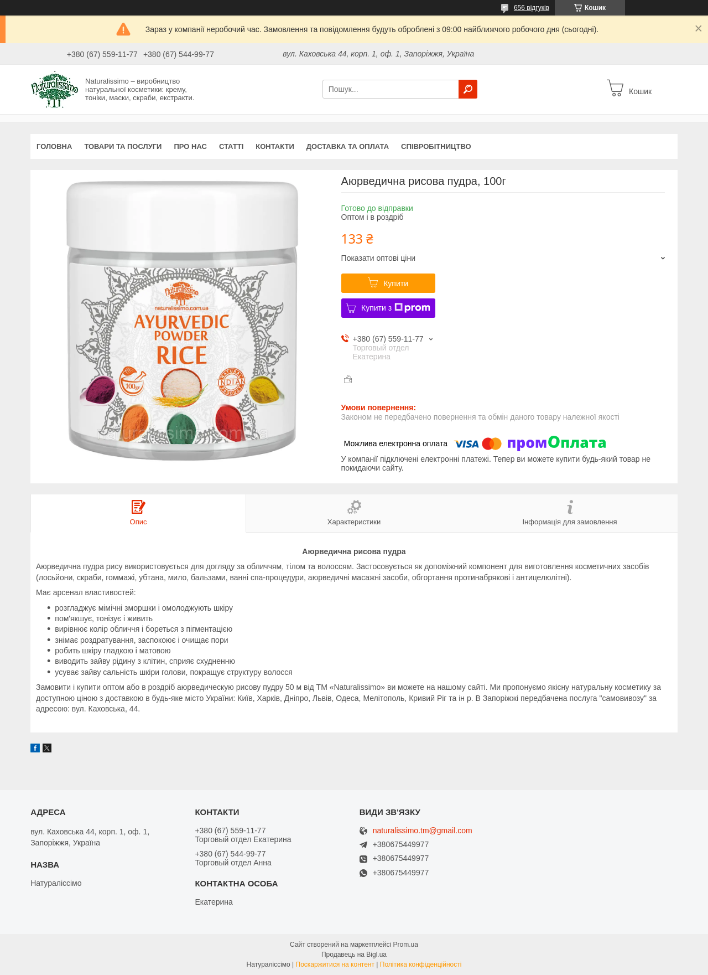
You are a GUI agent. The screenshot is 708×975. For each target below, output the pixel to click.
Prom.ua (405, 944)
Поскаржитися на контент (335, 964)
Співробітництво (436, 146)
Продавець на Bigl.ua (354, 954)
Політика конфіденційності (421, 964)
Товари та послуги (123, 146)
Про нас (190, 146)
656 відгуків (531, 8)
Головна (54, 146)
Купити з (395, 308)
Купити (395, 283)
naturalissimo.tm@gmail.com (422, 831)
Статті (231, 146)
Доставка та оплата (347, 146)
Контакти (275, 146)
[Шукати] (468, 89)
